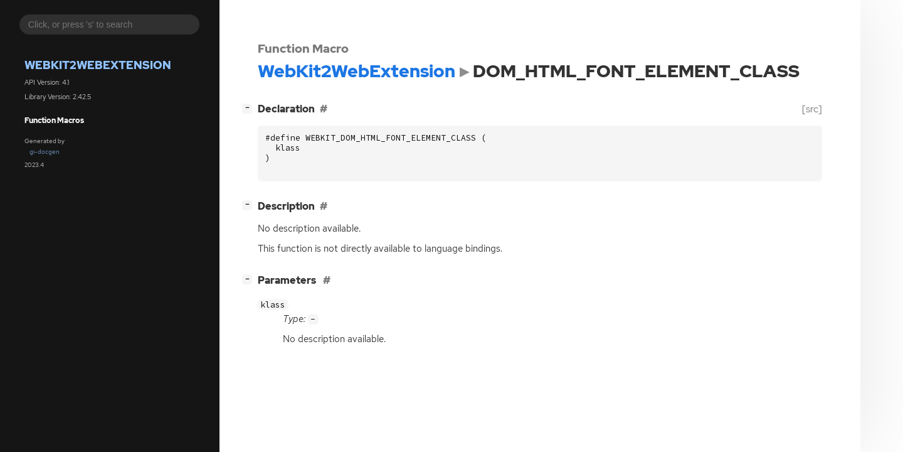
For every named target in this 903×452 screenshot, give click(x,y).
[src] (812, 109)
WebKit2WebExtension (97, 65)
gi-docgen (44, 152)
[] (249, 107)
